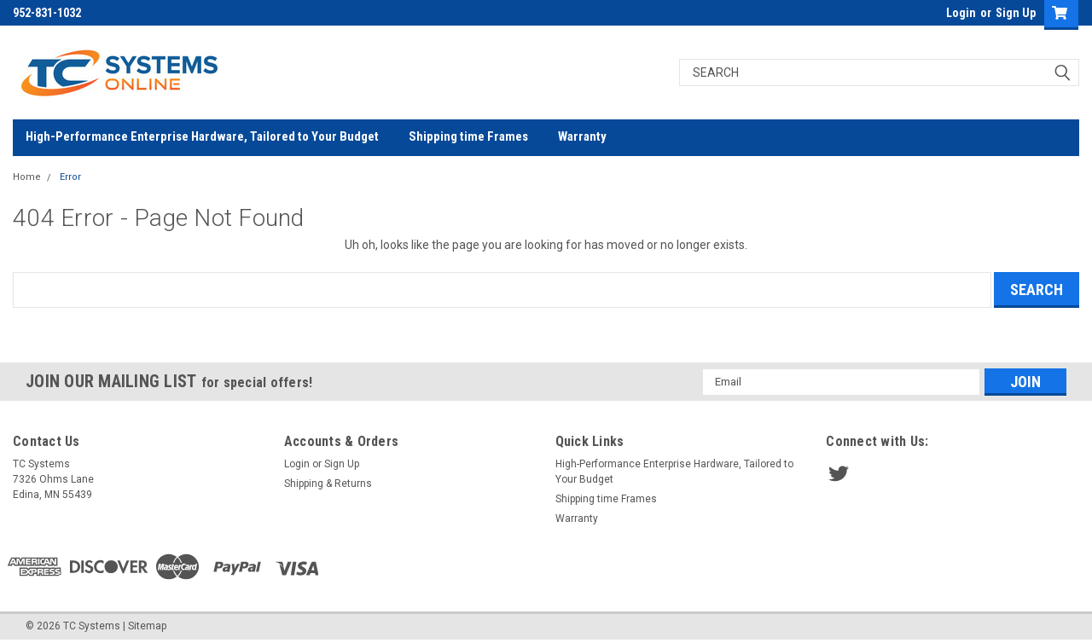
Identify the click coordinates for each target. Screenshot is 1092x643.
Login (961, 13)
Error (70, 176)
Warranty (582, 136)
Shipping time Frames (468, 136)
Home (27, 176)
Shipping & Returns (328, 483)
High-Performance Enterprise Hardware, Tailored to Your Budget (202, 136)
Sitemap (147, 626)
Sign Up (1016, 13)
